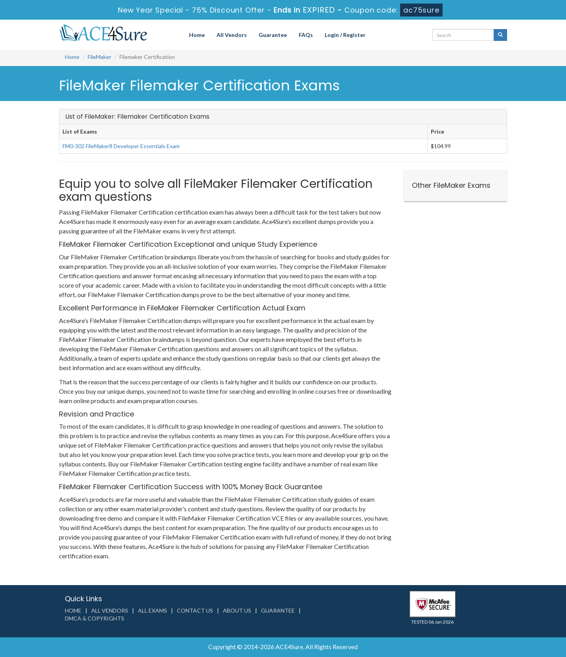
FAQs (306, 34)
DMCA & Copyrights (94, 618)
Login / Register (345, 34)
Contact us (195, 610)
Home (197, 34)
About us (237, 610)
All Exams (152, 610)
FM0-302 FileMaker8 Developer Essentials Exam (121, 146)
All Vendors (232, 34)
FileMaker (99, 56)
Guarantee (273, 34)
